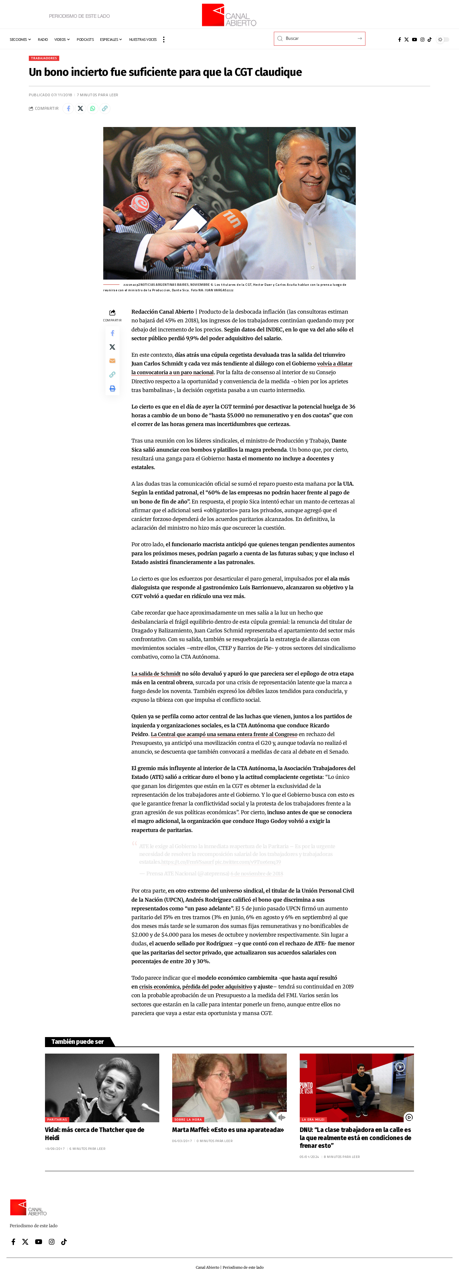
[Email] (112, 367)
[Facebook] (400, 39)
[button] (164, 39)
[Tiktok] (429, 39)
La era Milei (313, 1121)
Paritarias (57, 1121)
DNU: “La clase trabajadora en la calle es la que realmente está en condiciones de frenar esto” (355, 1139)
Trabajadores (46, 58)
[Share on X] (82, 110)
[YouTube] (414, 39)
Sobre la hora (188, 1121)
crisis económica (160, 988)
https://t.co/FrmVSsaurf (189, 864)
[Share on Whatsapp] (96, 110)
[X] (406, 39)
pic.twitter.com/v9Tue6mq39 (253, 864)
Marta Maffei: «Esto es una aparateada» (228, 1132)
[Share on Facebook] (68, 110)
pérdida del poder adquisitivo (221, 988)
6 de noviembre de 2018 (258, 875)
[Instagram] (422, 39)
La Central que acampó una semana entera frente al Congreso (229, 736)
